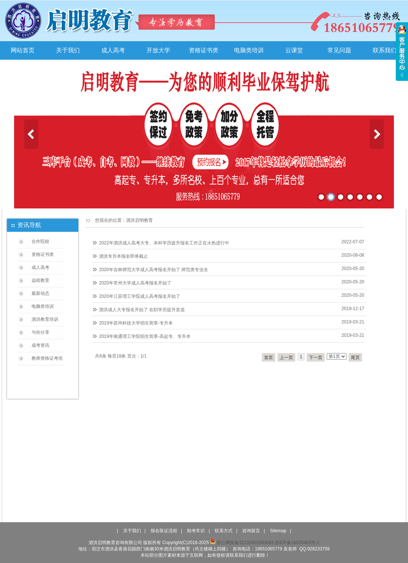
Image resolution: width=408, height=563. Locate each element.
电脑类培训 (249, 50)
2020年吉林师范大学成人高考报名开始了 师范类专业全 (153, 269)
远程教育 (40, 280)
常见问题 (339, 50)
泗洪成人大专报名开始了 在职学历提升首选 (142, 309)
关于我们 (68, 50)
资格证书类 (203, 50)
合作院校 (40, 241)
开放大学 (158, 50)
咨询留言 (251, 530)
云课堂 (294, 50)
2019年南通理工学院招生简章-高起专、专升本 (145, 336)
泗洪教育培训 (45, 319)
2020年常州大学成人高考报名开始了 (135, 283)
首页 (268, 357)
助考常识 (196, 530)
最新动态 (40, 293)
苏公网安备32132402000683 (241, 542)
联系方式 (224, 530)
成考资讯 (40, 345)
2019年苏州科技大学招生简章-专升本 (136, 323)
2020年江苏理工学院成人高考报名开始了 (139, 296)
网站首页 (22, 50)
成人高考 (113, 50)
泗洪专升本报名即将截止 (123, 256)
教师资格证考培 (47, 358)
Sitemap (278, 530)
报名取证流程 (164, 530)
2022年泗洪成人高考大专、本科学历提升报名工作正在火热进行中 (164, 243)
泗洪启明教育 (139, 220)
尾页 (355, 357)
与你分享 (40, 332)
